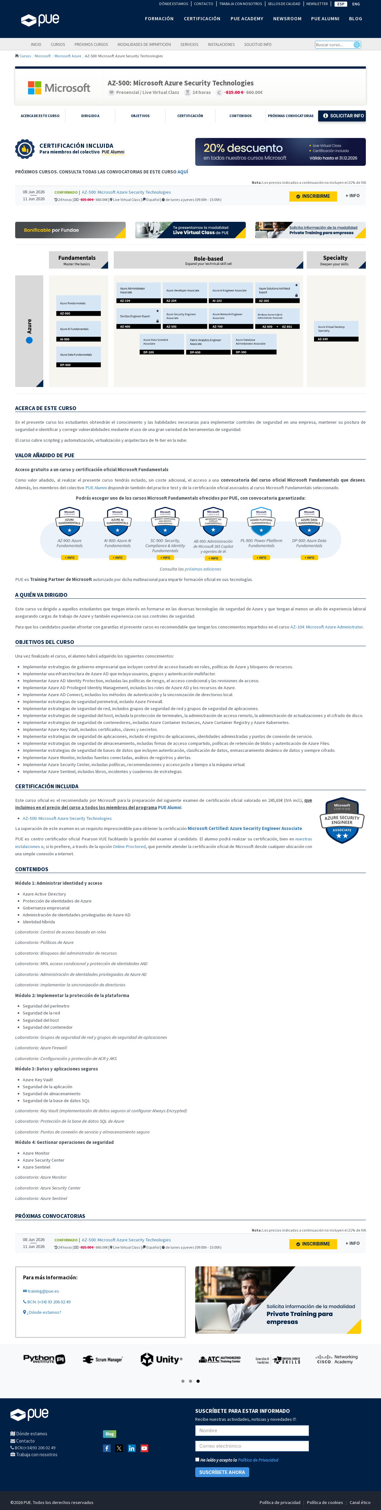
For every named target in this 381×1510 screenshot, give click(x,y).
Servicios (189, 44)
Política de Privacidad (258, 1460)
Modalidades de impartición (144, 44)
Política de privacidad (280, 1502)
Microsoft (43, 55)
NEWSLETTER (317, 3)
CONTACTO (203, 3)
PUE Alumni (113, 152)
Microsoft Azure (68, 55)
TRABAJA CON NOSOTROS (240, 3)
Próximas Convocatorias (291, 116)
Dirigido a (90, 116)
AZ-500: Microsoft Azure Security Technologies (126, 192)
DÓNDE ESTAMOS (173, 3)
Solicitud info (258, 44)
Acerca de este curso (40, 116)
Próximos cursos (91, 44)
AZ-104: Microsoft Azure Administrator (326, 627)
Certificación (190, 116)
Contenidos (240, 116)
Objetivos (140, 116)
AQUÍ (183, 172)
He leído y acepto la (236, 1460)
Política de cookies (325, 1502)
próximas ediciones (203, 569)
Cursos (58, 44)
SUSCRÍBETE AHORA (222, 1472)
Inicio (36, 44)
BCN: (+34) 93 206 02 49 (46, 1302)
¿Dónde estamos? (42, 1312)
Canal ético (360, 1502)
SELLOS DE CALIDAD (284, 3)
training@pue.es (41, 1291)
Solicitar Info (343, 116)
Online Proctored (129, 846)
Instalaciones (221, 44)
